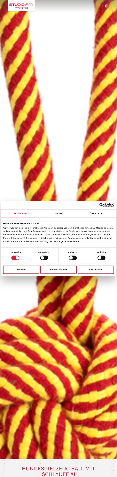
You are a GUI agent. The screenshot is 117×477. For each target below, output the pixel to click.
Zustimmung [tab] (20, 213)
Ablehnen (21, 269)
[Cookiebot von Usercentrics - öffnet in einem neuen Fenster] (101, 205)
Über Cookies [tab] (97, 213)
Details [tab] (58, 213)
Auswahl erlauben (58, 269)
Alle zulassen (95, 269)
